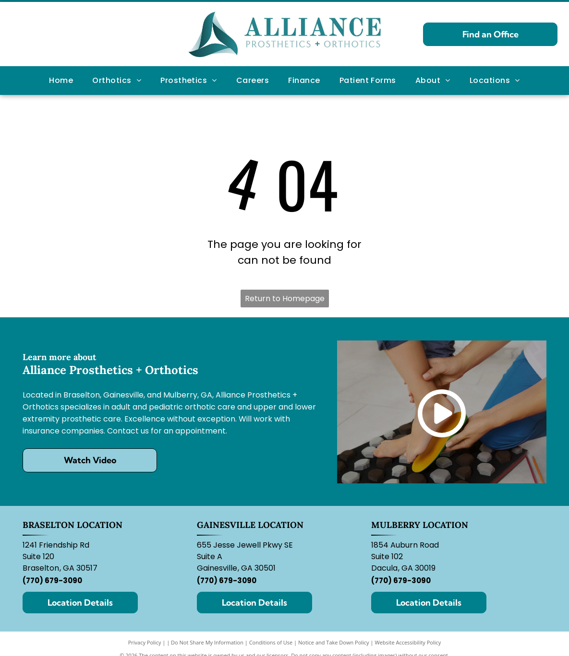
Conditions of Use (271, 642)
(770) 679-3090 (52, 580)
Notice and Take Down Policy (333, 642)
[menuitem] (61, 80)
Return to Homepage (285, 298)
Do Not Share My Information (207, 642)
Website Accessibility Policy (408, 642)
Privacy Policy (144, 642)
